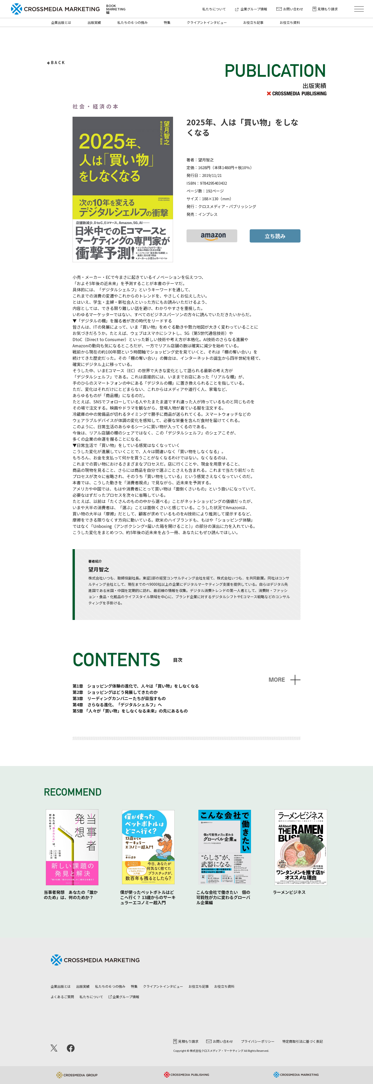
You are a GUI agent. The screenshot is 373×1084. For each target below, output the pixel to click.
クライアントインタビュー (207, 22)
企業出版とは (61, 22)
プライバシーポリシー (258, 1041)
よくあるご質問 (62, 996)
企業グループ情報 (251, 8)
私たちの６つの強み (132, 22)
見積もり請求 (325, 8)
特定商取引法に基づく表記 (302, 1041)
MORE (277, 680)
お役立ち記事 (253, 22)
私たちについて (214, 8)
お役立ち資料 (290, 22)
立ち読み (275, 236)
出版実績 (94, 22)
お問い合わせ (289, 8)
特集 (167, 22)
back (58, 62)
